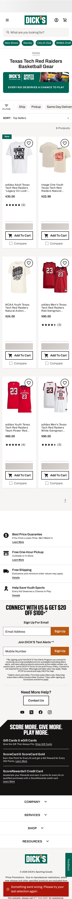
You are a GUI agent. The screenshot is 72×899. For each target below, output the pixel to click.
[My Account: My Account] (56, 20)
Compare (18, 243)
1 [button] (65, 500)
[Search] (39, 32)
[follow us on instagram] (49, 712)
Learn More (18, 542)
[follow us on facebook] (40, 712)
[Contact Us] (36, 700)
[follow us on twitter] (31, 712)
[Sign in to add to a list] (29, 143)
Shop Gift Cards (43, 744)
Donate (16, 595)
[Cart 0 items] (65, 20)
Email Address (15, 631)
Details (16, 577)
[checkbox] (19, 243)
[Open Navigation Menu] (7, 20)
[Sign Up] (60, 631)
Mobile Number (15, 651)
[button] (22, 107)
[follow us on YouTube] (22, 712)
